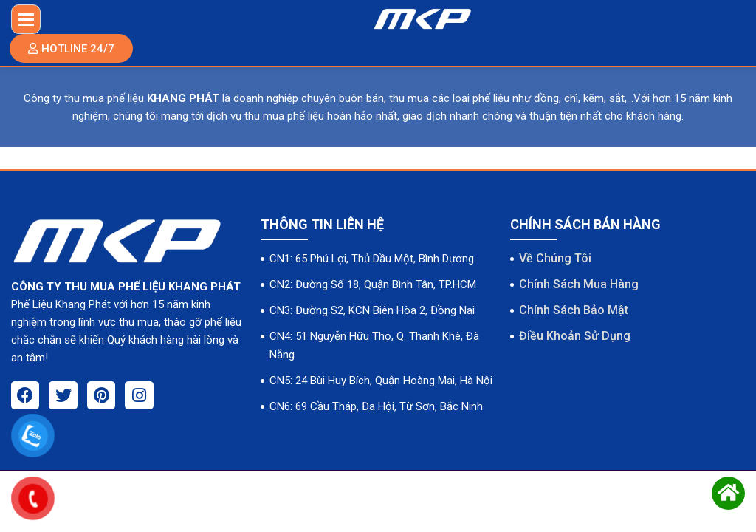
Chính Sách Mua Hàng (579, 285)
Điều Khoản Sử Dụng (574, 338)
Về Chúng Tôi (555, 258)
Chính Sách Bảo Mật (573, 311)
